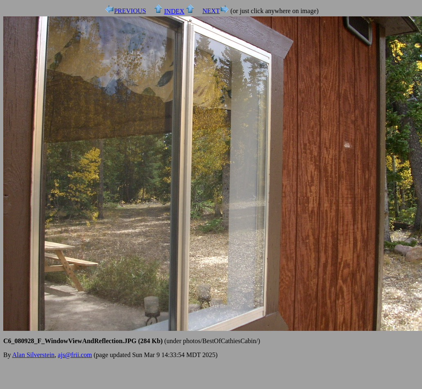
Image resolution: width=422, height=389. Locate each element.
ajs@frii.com (75, 354)
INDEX (174, 11)
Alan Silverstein (33, 354)
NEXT (211, 10)
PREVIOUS (130, 10)
